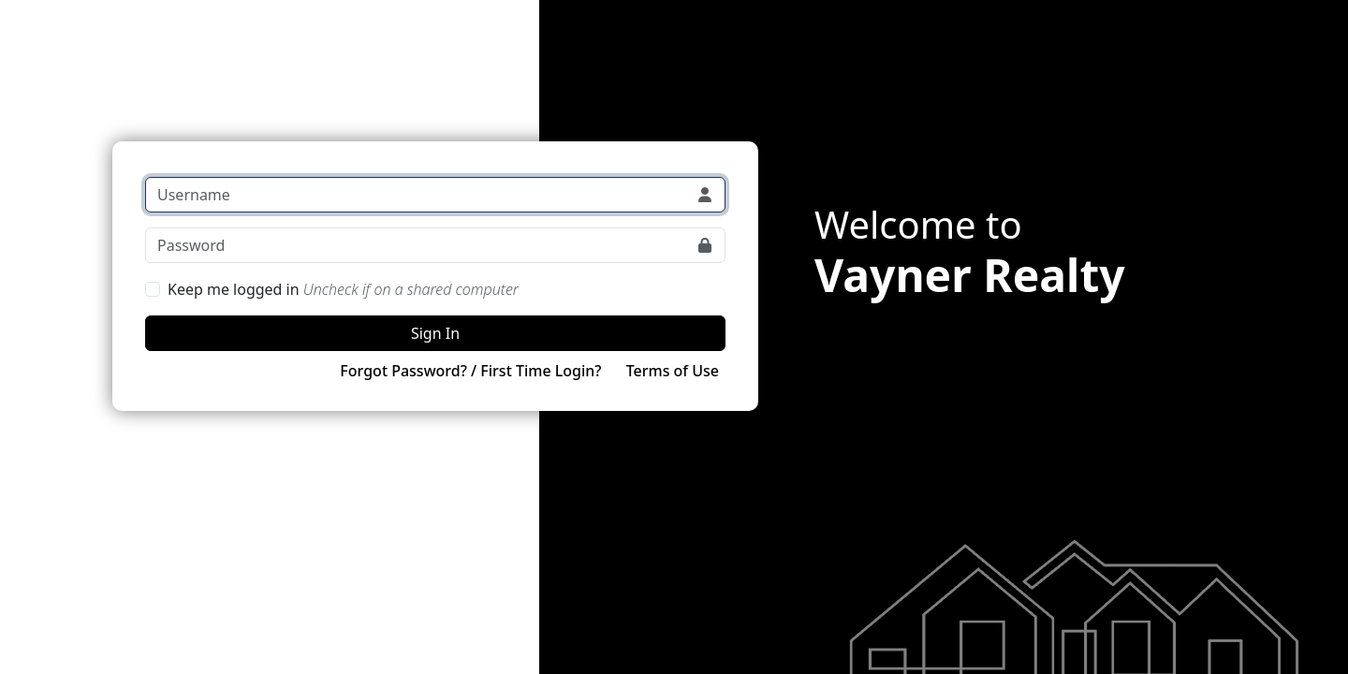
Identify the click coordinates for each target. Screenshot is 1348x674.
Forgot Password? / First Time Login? (470, 370)
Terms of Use (672, 370)
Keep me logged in (343, 289)
